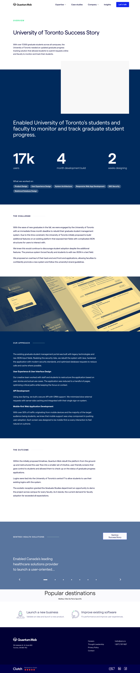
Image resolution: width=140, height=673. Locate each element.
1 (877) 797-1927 (121, 644)
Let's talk (123, 4)
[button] (60, 4)
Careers (91, 641)
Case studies (77, 4)
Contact (91, 651)
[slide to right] (120, 580)
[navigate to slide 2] (63, 579)
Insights (107, 4)
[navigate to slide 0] (45, 579)
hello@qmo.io (120, 641)
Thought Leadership (96, 644)
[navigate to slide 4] (80, 579)
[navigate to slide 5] (88, 579)
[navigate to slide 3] (72, 579)
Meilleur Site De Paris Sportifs (70, 599)
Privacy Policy (93, 647)
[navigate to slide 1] (55, 579)
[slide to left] (20, 580)
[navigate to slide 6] (96, 579)
